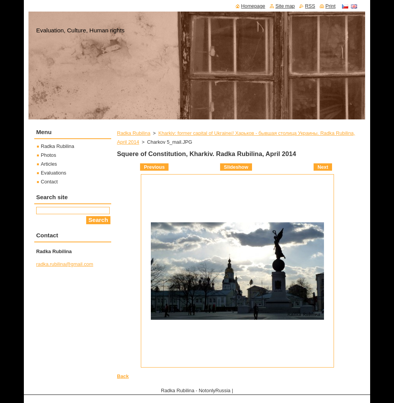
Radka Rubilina (133, 133)
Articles (49, 164)
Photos (48, 155)
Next (322, 167)
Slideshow (236, 167)
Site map (285, 6)
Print (331, 6)
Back (123, 376)
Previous (154, 167)
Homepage (253, 6)
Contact (49, 182)
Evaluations (53, 173)
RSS (310, 6)
